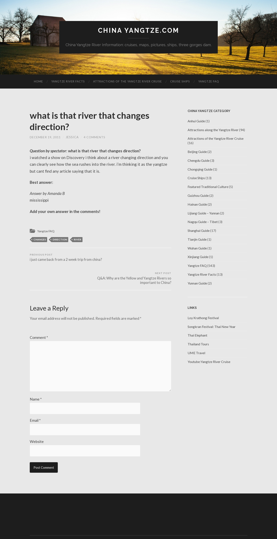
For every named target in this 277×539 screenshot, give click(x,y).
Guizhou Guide (198, 196)
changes (39, 239)
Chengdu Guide (199, 160)
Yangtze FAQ (208, 81)
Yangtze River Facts (68, 81)
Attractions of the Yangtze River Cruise (127, 81)
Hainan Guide (197, 204)
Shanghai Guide (199, 231)
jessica (72, 137)
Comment (39, 319)
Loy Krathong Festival (203, 318)
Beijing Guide (197, 152)
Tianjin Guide (197, 239)
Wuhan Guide (197, 248)
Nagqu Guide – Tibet (203, 222)
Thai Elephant (197, 335)
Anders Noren (226, 526)
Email (35, 404)
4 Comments (95, 137)
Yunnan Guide (197, 283)
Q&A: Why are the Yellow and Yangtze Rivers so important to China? (136, 259)
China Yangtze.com (138, 30)
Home (38, 81)
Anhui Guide (196, 121)
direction (60, 239)
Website (37, 425)
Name (36, 383)
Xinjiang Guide (198, 257)
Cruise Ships (180, 81)
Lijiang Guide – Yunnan (203, 213)
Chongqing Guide (200, 169)
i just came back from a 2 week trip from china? (64, 259)
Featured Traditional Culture (208, 187)
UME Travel (196, 353)
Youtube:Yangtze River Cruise (209, 362)
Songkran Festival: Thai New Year (212, 327)
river (77, 239)
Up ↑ (244, 526)
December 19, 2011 (45, 137)
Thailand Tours (198, 344)
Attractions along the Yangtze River (213, 130)
